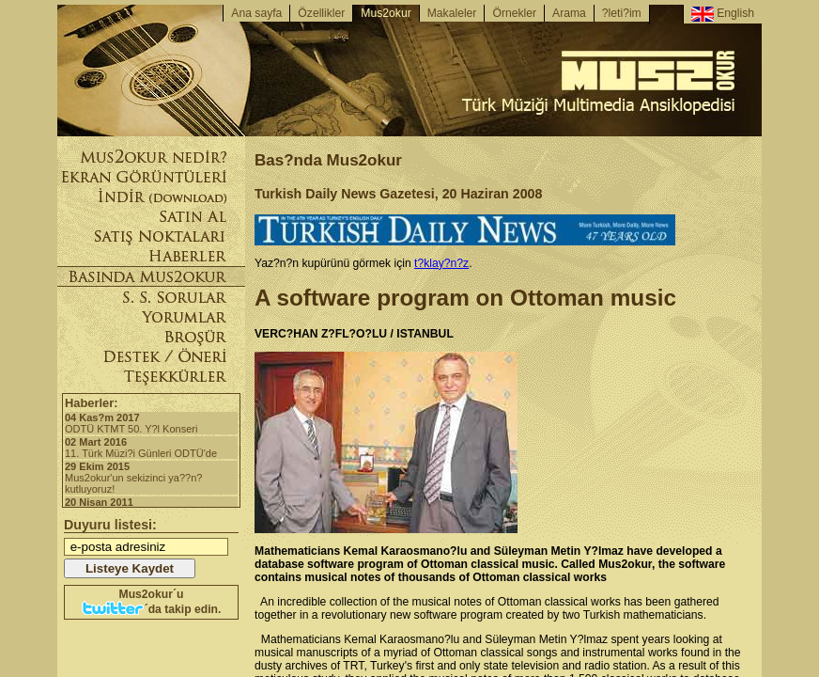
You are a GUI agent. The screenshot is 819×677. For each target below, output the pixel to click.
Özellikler (321, 13)
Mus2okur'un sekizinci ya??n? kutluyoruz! (151, 478)
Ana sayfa (256, 13)
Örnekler (514, 13)
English (722, 14)
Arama (569, 13)
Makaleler (452, 13)
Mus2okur (385, 13)
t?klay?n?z (441, 263)
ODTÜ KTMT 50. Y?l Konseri (151, 423)
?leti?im (621, 13)
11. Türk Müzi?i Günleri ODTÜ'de (151, 447)
